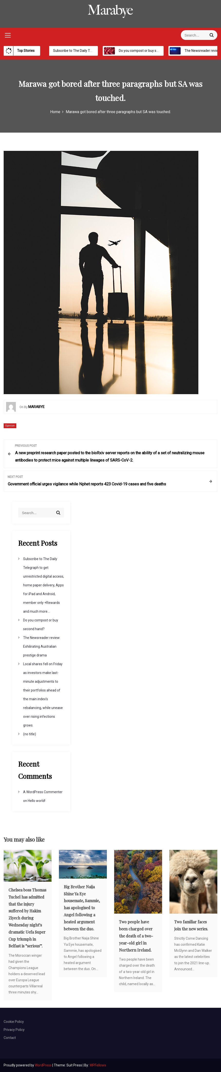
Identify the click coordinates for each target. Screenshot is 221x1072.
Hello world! (36, 801)
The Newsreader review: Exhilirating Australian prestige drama (41, 646)
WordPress (43, 1065)
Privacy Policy (14, 1030)
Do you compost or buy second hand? (143, 51)
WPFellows (98, 1065)
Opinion (10, 425)
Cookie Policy (14, 1022)
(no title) (29, 734)
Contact (10, 1038)
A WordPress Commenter (43, 792)
